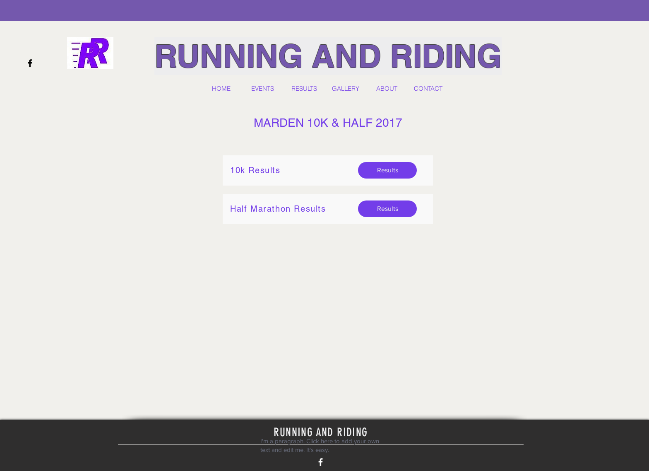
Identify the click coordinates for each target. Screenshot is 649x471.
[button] (262, 88)
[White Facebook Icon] (320, 462)
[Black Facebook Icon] (30, 63)
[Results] (387, 170)
